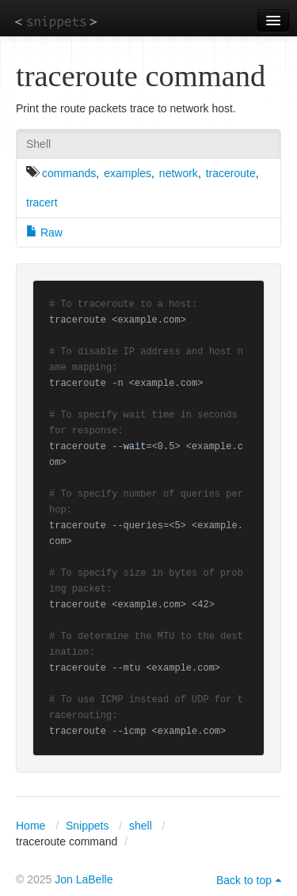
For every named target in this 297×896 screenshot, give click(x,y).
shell (140, 825)
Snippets (87, 825)
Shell (38, 144)
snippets (56, 21)
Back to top (244, 880)
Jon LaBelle (83, 879)
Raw (44, 232)
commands (69, 173)
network (178, 173)
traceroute (231, 173)
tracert (42, 202)
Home (30, 825)
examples (127, 173)
